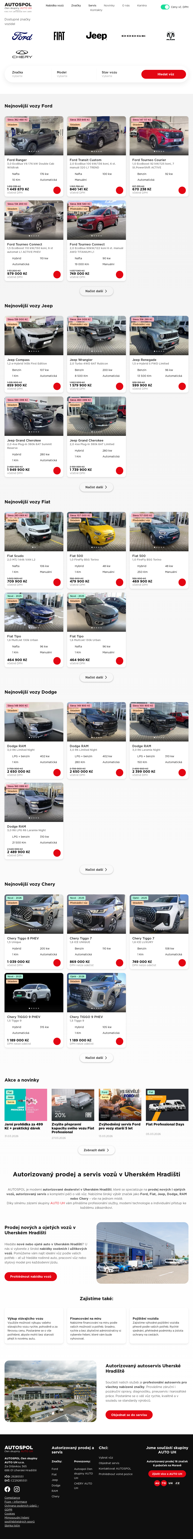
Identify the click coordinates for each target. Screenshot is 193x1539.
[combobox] (22, 76)
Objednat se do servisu (129, 1415)
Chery (55, 1496)
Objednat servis (109, 1463)
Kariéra (142, 5)
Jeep (55, 1480)
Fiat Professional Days (165, 1124)
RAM (55, 1491)
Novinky (109, 5)
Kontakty (96, 10)
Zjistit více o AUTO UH (167, 1474)
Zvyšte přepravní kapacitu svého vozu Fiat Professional (73, 1128)
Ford (55, 1469)
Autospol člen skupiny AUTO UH (83, 1473)
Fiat (54, 1474)
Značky (76, 5)
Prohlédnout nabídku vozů (30, 1276)
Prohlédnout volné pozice (115, 1474)
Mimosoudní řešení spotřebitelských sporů (20, 1519)
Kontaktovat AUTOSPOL (115, 1468)
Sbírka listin (12, 1525)
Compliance (12, 1498)
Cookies (10, 1514)
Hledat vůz (166, 74)
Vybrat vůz (106, 1458)
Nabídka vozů (55, 5)
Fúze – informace (16, 1502)
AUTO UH (57, 1203)
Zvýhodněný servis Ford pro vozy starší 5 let (119, 1126)
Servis (92, 5)
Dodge (56, 1485)
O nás (126, 5)
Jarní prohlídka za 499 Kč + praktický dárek (24, 1126)
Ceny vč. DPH (179, 7)
